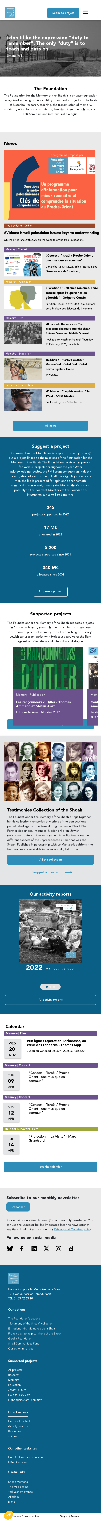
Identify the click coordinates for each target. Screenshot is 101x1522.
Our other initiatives (20, 1349)
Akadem (13, 1497)
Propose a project (50, 591)
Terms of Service (69, 1517)
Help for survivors (19, 1395)
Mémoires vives (18, 1462)
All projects (15, 1370)
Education (14, 1385)
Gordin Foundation (20, 1339)
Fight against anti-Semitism (25, 1400)
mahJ (11, 1502)
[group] (50, 945)
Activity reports (18, 1426)
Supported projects (22, 1361)
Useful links (16, 1472)
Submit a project (63, 13)
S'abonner (18, 1207)
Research (14, 1375)
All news (50, 426)
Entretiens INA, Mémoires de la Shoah (32, 1328)
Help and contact (19, 1421)
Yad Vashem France (20, 1492)
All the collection (50, 860)
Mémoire (13, 1380)
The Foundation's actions (24, 1318)
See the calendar (51, 1167)
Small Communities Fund (24, 1344)
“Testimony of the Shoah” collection (30, 1323)
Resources (14, 1431)
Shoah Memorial (18, 1482)
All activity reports (51, 1000)
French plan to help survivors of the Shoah (35, 1333)
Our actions (16, 1309)
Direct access (18, 1412)
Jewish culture (17, 1390)
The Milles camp (18, 1487)
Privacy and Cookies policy (72, 1229)
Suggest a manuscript (52, 872)
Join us (12, 1436)
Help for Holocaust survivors (25, 1457)
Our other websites (22, 1448)
